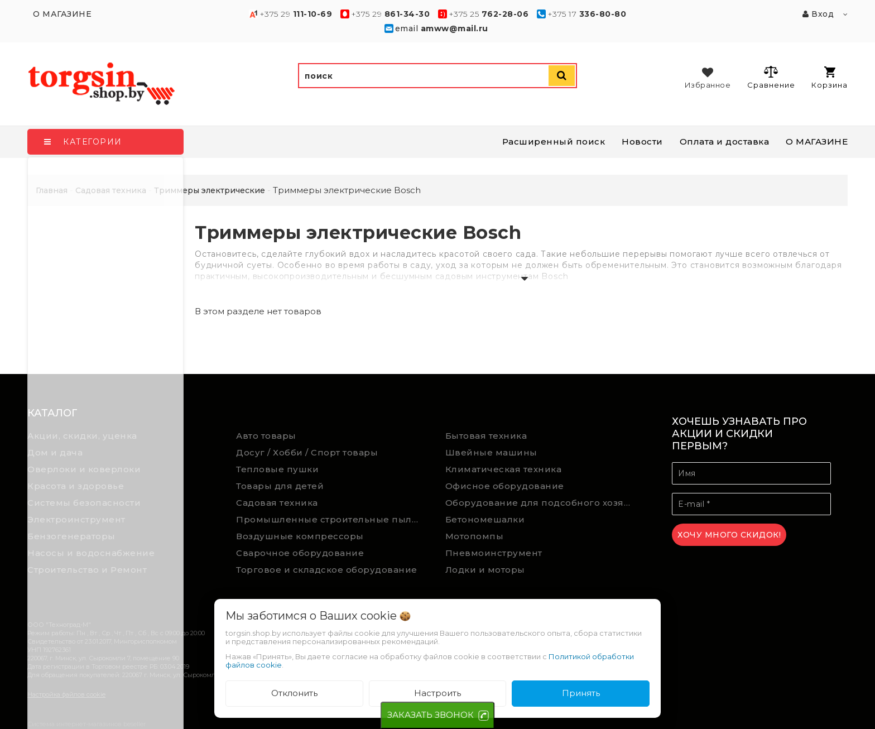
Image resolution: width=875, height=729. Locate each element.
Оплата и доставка (725, 141)
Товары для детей (280, 486)
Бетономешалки (485, 519)
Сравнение (771, 77)
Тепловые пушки (277, 469)
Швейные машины (491, 452)
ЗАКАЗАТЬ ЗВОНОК (430, 714)
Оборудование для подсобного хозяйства (541, 502)
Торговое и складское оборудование (326, 569)
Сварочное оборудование (300, 553)
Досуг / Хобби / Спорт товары (307, 452)
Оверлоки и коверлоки (84, 469)
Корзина (829, 77)
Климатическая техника (503, 469)
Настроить (437, 693)
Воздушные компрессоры (300, 536)
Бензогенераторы (71, 536)
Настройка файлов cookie (66, 694)
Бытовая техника (486, 435)
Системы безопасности (84, 502)
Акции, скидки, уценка (82, 435)
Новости (642, 141)
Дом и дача (55, 452)
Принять (581, 693)
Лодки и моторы (485, 569)
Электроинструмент (76, 519)
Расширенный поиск (553, 141)
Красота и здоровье (75, 486)
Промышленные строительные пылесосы (332, 519)
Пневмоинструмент (493, 553)
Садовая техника (277, 502)
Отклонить (294, 693)
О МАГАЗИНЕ (817, 141)
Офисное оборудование (504, 486)
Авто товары (266, 435)
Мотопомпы (474, 536)
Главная (52, 190)
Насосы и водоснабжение (91, 553)
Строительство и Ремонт (87, 569)
